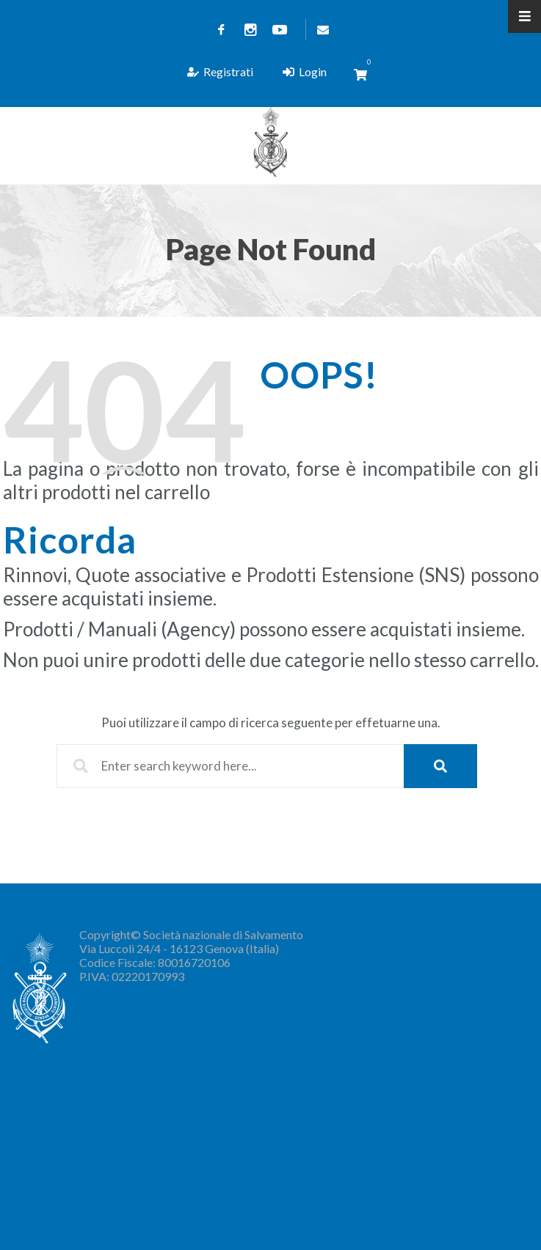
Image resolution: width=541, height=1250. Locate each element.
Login (305, 71)
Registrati (220, 71)
